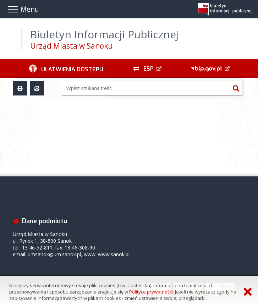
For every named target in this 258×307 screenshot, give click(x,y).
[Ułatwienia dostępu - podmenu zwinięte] (66, 68)
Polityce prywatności (151, 292)
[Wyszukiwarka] (146, 88)
